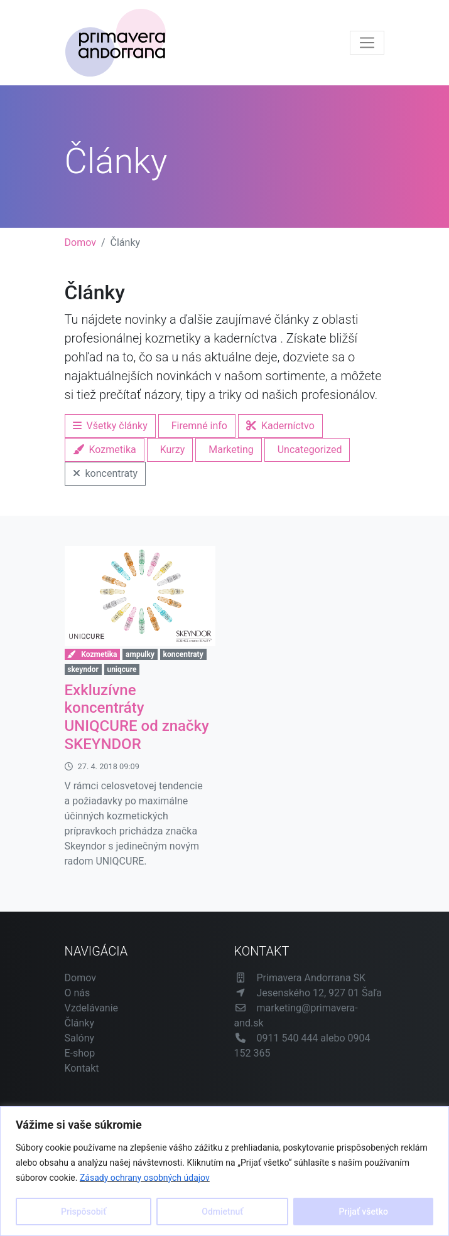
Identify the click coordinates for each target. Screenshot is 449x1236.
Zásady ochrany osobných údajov (145, 1178)
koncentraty (105, 473)
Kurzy (172, 450)
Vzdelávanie (92, 1008)
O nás (77, 993)
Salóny (80, 1038)
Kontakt (82, 1068)
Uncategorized (310, 450)
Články (80, 1023)
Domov (80, 242)
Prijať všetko (362, 1212)
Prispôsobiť (83, 1212)
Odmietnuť (222, 1212)
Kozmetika (104, 450)
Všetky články (110, 426)
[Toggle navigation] (367, 43)
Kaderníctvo (280, 426)
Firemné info (199, 426)
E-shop (80, 1053)
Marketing (230, 450)
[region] (224, 1171)
